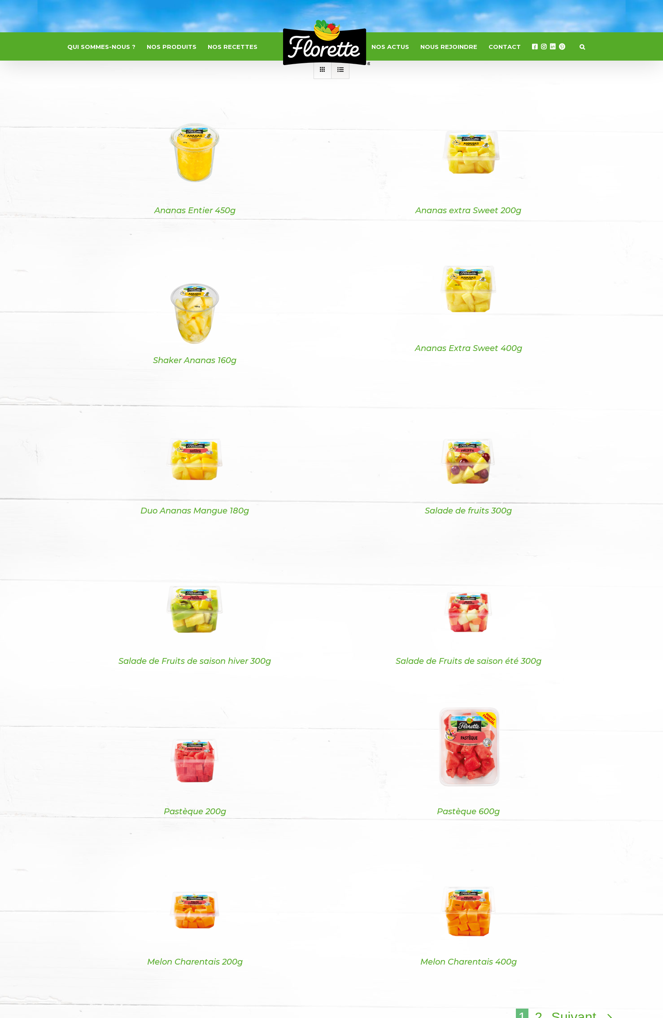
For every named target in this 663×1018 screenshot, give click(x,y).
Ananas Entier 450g (195, 210)
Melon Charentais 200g (195, 962)
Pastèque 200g (195, 811)
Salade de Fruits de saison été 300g (468, 661)
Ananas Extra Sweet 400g (468, 348)
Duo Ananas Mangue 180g (194, 511)
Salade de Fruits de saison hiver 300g (194, 661)
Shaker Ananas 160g (194, 360)
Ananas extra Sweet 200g (468, 210)
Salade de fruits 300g (468, 511)
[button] (582, 46)
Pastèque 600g (468, 811)
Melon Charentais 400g (468, 962)
